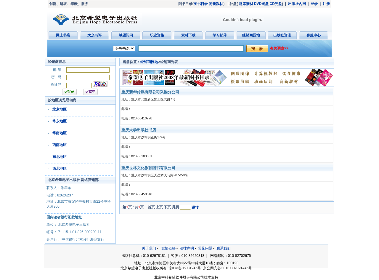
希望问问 (126, 35)
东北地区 (59, 157)
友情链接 (168, 248)
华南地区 (59, 133)
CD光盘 (276, 4)
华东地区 (59, 121)
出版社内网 (297, 4)
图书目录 (201, 4)
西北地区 (59, 169)
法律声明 (187, 248)
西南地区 (59, 145)
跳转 (195, 207)
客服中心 (313, 35)
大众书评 (94, 35)
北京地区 (59, 109)
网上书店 (63, 35)
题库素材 (246, 4)
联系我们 (223, 248)
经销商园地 (251, 35)
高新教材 (216, 4)
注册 (326, 4)
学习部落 (220, 35)
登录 (314, 4)
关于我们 (149, 248)
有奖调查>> (279, 48)
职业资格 (157, 35)
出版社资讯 (282, 35)
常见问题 (205, 248)
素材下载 (188, 35)
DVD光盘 (261, 4)
